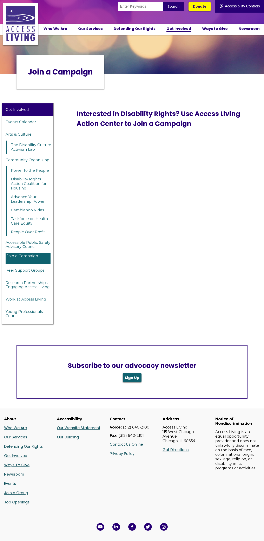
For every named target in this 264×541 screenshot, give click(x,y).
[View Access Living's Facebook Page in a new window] (132, 527)
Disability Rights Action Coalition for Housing (28, 184)
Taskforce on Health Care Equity (29, 221)
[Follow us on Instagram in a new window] (164, 527)
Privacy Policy (122, 453)
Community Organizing (28, 160)
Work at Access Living (26, 299)
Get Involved (178, 28)
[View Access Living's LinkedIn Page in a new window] (116, 527)
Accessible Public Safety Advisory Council (28, 244)
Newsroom (249, 28)
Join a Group (16, 492)
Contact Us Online (126, 444)
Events (10, 483)
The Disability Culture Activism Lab (31, 147)
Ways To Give (16, 465)
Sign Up (132, 377)
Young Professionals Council (24, 313)
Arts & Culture (19, 134)
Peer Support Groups (25, 270)
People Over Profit (28, 232)
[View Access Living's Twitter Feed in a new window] (148, 527)
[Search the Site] (140, 6)
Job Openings (17, 502)
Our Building (68, 437)
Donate (199, 6)
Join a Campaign (22, 256)
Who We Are (55, 28)
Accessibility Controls (239, 6)
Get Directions (176, 449)
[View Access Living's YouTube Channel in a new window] (100, 527)
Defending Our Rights (135, 28)
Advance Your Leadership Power (28, 199)
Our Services (90, 28)
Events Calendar (21, 122)
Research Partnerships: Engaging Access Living (28, 285)
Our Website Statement (78, 427)
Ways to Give (215, 28)
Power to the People (30, 170)
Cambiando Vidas (27, 210)
